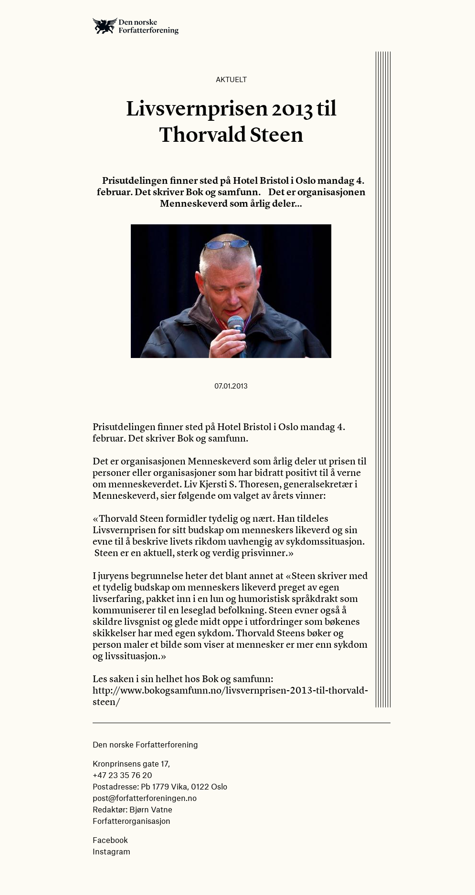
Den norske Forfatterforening (136, 25)
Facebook (110, 839)
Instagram (111, 851)
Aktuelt (231, 79)
